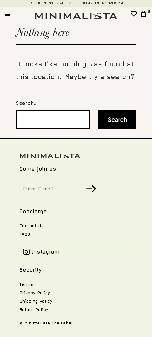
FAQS (24, 234)
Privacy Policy (34, 292)
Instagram (41, 251)
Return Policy (33, 309)
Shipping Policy (35, 301)
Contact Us (31, 226)
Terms (26, 284)
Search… (27, 103)
